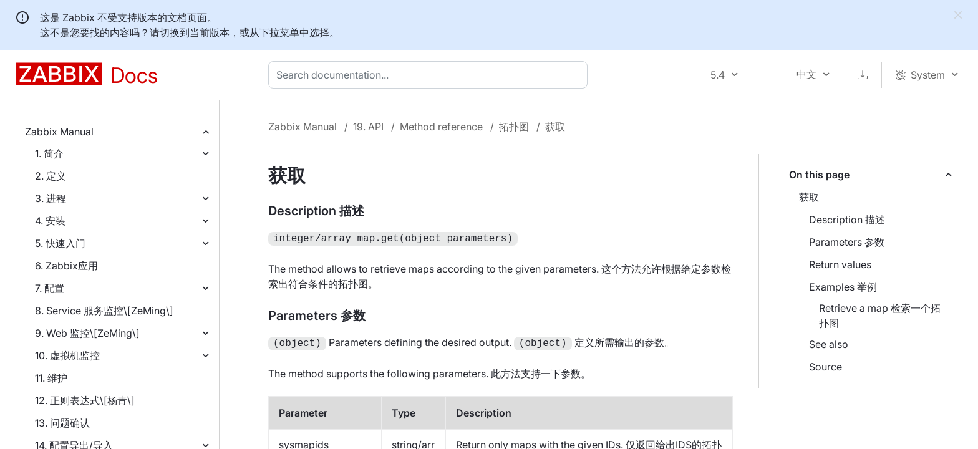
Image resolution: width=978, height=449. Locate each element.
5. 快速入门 (60, 243)
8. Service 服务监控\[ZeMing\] (104, 310)
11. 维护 (51, 378)
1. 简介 (49, 153)
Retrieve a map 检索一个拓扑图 (880, 315)
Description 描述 (847, 219)
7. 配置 (49, 288)
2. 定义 (50, 176)
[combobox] (430, 75)
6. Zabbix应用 (66, 265)
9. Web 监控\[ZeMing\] (87, 333)
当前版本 (210, 32)
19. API (368, 126)
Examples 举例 (843, 287)
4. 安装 (50, 221)
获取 (809, 197)
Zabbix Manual (59, 131)
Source (825, 366)
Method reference (441, 126)
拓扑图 (514, 126)
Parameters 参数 (846, 242)
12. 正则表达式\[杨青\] (85, 400)
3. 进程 (50, 198)
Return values (840, 264)
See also (828, 344)
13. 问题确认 (62, 423)
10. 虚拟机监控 (67, 355)
